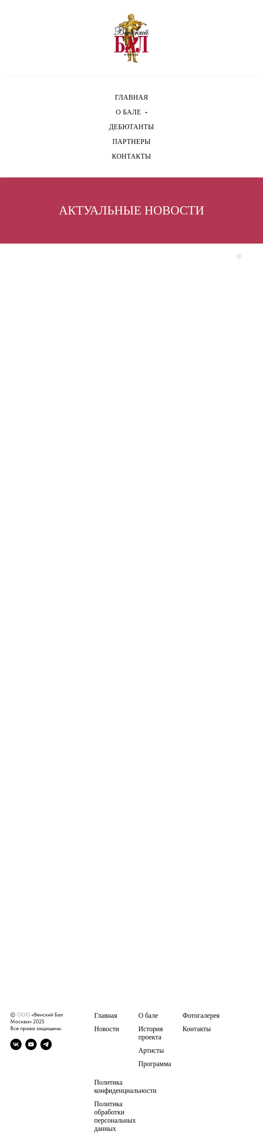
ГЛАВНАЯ (131, 97)
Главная (105, 1015)
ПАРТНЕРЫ (131, 141)
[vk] (16, 1048)
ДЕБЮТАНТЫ (131, 127)
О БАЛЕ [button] (129, 112)
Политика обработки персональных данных (115, 1116)
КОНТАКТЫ (131, 156)
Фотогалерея (201, 1015)
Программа (154, 1063)
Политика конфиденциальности (125, 1086)
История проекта (150, 1033)
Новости (106, 1029)
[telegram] (46, 1048)
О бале (148, 1015)
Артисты (151, 1050)
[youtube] (31, 1048)
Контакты (197, 1029)
